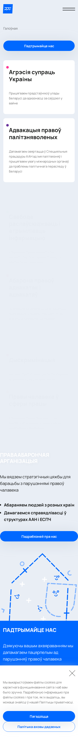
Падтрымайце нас (39, 46)
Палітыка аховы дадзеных (39, 726)
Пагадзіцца (39, 716)
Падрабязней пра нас (39, 536)
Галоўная (10, 28)
